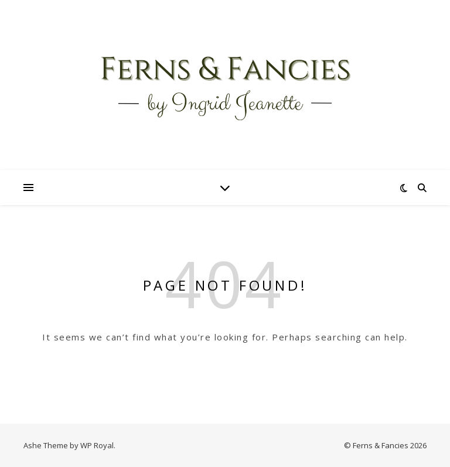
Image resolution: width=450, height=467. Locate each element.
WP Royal (97, 445)
